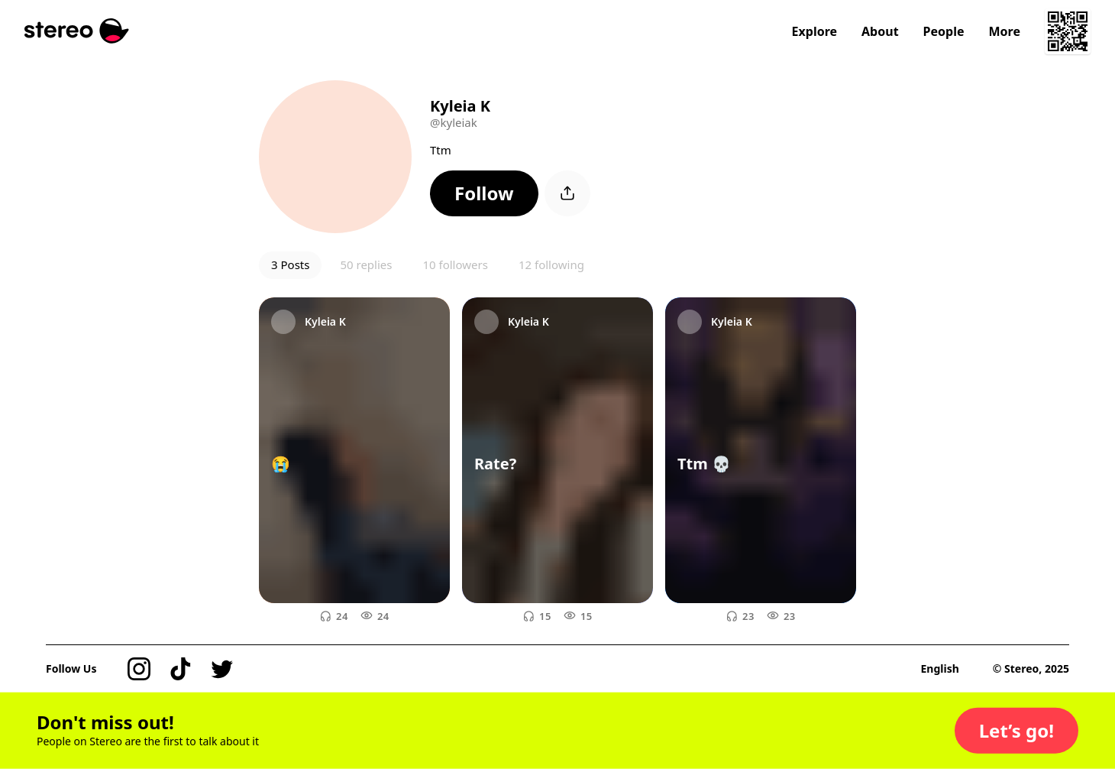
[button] (484, 193)
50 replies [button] (366, 264)
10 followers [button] (454, 264)
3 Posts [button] (290, 264)
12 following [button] (551, 264)
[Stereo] (76, 31)
